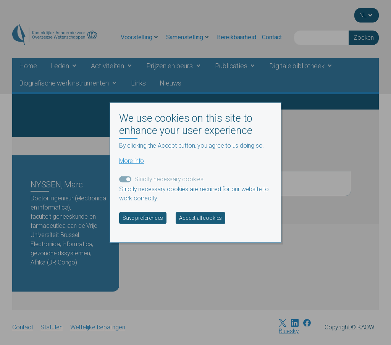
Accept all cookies (200, 217)
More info (131, 160)
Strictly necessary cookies (169, 178)
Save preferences (143, 217)
